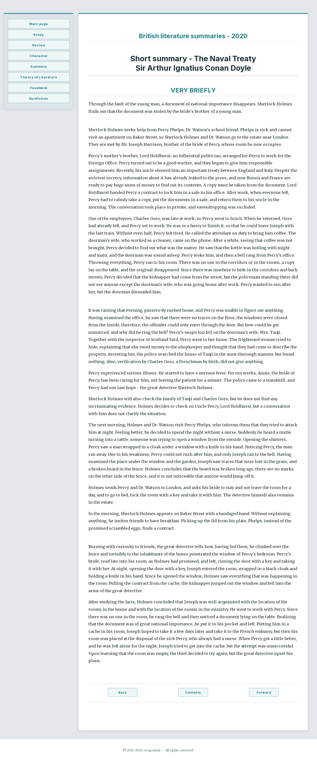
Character (38, 56)
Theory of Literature (38, 77)
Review (38, 45)
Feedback (39, 88)
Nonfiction (38, 98)
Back (122, 692)
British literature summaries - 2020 (193, 36)
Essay (38, 34)
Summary (38, 66)
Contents (193, 692)
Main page (38, 24)
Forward (264, 692)
